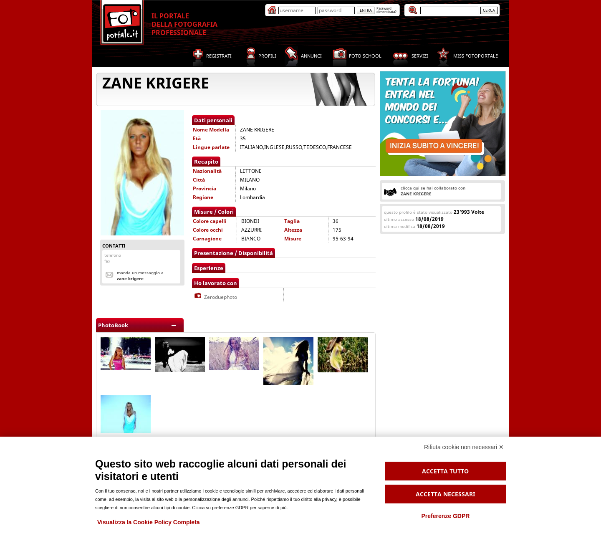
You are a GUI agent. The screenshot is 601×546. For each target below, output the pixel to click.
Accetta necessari (445, 494)
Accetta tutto (445, 471)
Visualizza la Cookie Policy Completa (148, 522)
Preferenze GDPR (445, 516)
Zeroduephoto (215, 297)
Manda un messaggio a (140, 275)
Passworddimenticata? (386, 10)
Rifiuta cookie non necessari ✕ (464, 447)
